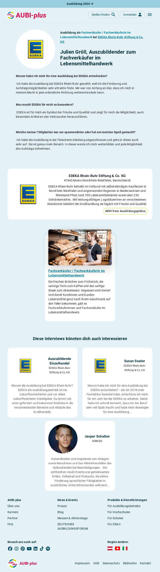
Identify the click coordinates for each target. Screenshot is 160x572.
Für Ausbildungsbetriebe (124, 506)
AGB (96, 563)
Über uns (13, 506)
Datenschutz (111, 563)
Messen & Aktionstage (73, 518)
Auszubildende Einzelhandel (59, 361)
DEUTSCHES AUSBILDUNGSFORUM (73, 526)
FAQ (10, 524)
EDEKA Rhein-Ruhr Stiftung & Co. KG (97, 176)
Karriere (13, 512)
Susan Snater (134, 361)
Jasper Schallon (97, 436)
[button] (149, 14)
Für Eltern (114, 524)
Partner (13, 518)
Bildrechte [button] (130, 563)
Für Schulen (115, 518)
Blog (61, 512)
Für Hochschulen (119, 512)
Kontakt (145, 563)
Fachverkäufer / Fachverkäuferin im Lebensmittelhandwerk (76, 273)
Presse (62, 506)
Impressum (82, 563)
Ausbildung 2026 (80, 3)
